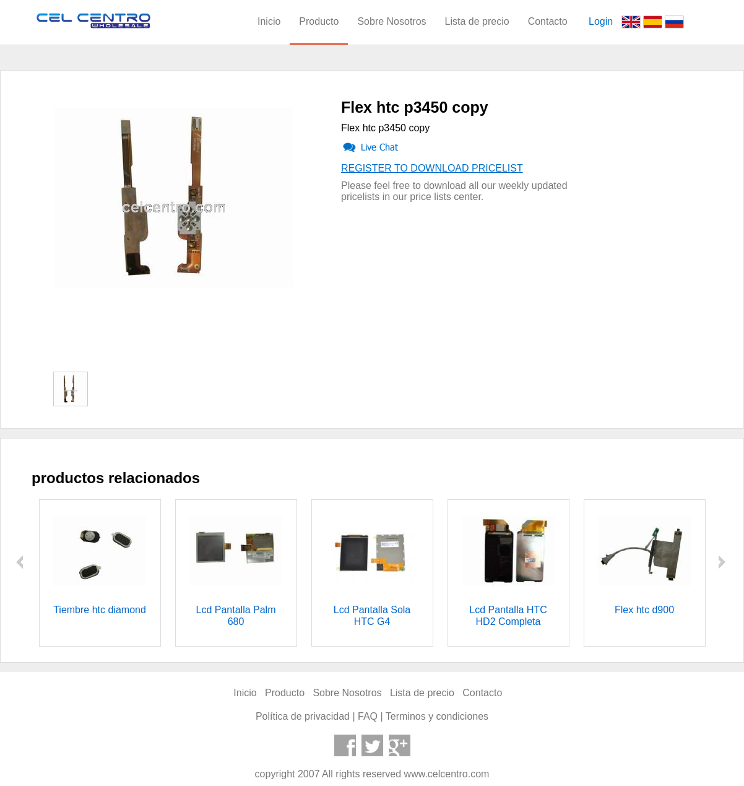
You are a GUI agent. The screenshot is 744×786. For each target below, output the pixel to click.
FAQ (368, 716)
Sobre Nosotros (391, 21)
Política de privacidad (303, 716)
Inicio (268, 21)
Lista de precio (477, 21)
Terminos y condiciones (437, 716)
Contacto (548, 21)
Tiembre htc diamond (99, 610)
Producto (319, 21)
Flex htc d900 (644, 610)
